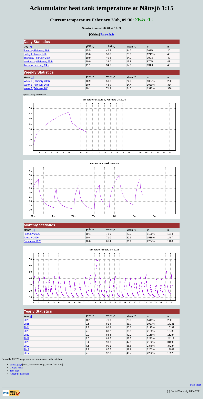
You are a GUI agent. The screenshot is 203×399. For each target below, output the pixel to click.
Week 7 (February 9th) (36, 88)
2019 (26, 345)
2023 (26, 331)
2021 (26, 338)
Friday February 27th (35, 54)
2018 (26, 349)
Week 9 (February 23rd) (37, 81)
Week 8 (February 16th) (37, 84)
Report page (16, 364)
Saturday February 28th (37, 50)
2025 (26, 323)
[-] (31, 316)
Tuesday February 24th (36, 65)
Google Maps (16, 367)
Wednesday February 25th (38, 61)
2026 (26, 320)
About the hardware (19, 373)
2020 (26, 342)
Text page (14, 370)
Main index (195, 384)
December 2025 (32, 241)
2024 (26, 327)
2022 (26, 334)
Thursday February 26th (37, 57)
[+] (30, 46)
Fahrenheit (107, 34)
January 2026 (31, 237)
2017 (26, 353)
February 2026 (32, 234)
